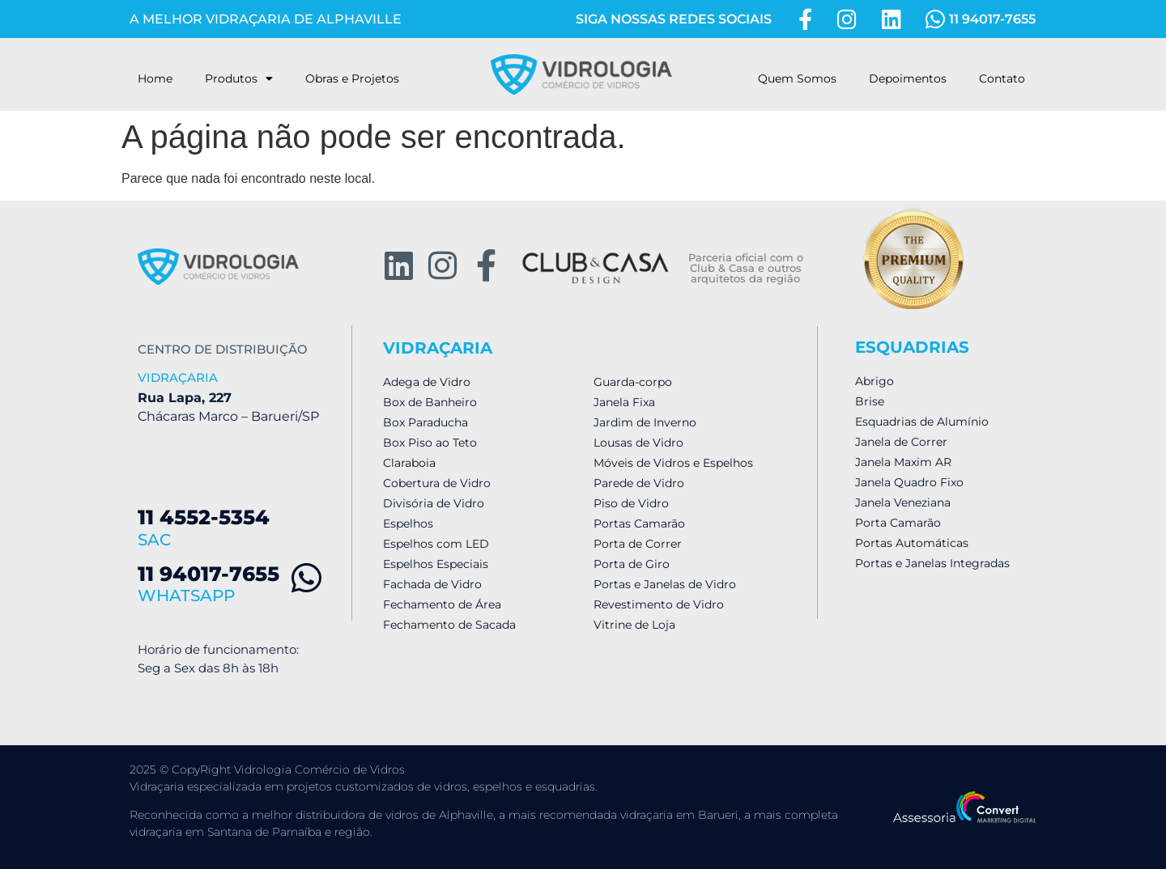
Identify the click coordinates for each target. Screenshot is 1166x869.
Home (155, 78)
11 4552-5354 (204, 517)
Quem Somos (797, 78)
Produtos (239, 78)
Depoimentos (908, 78)
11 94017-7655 (208, 574)
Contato (1002, 78)
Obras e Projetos (352, 78)
